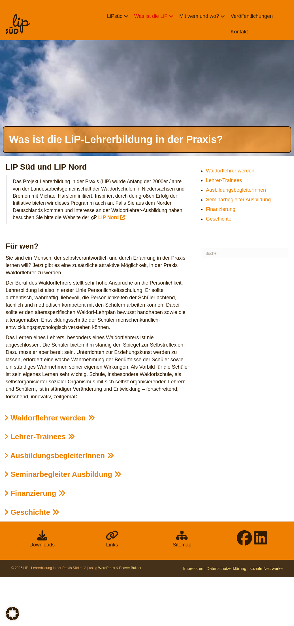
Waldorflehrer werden (49, 466)
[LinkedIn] (260, 590)
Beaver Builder (130, 617)
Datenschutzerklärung (226, 617)
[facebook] (244, 590)
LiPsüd (114, 16)
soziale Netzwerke (266, 617)
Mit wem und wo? (198, 16)
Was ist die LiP (150, 16)
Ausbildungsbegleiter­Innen (59, 504)
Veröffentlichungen (251, 16)
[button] (12, 613)
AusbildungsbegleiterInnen (236, 239)
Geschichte (31, 561)
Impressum (193, 617)
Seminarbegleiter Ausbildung (63, 523)
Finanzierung (35, 542)
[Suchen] (245, 302)
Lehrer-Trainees (39, 485)
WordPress (106, 617)
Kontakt (238, 32)
